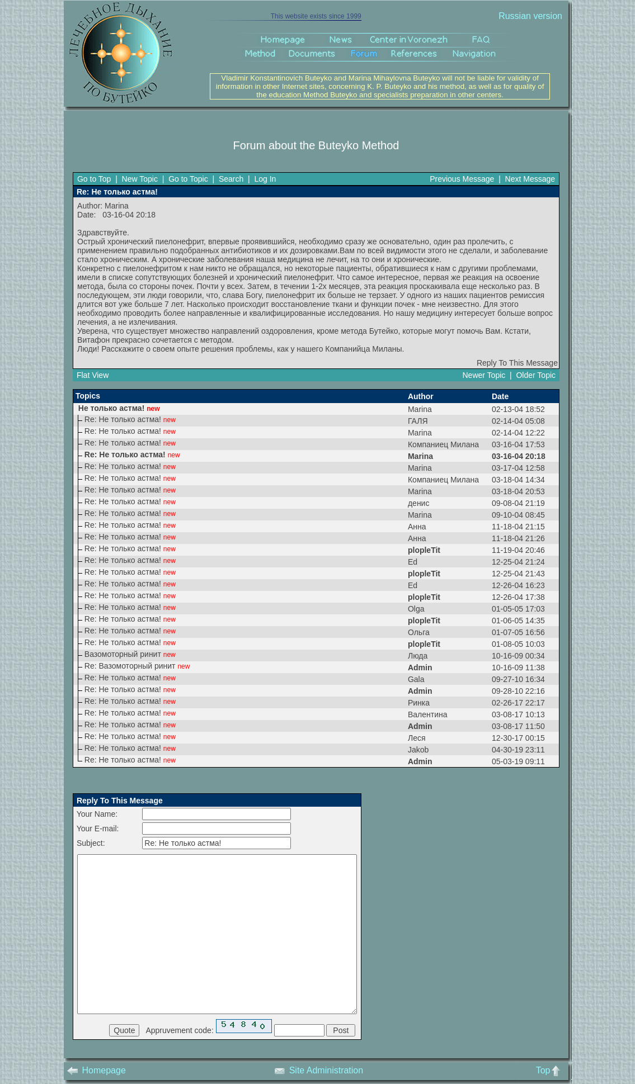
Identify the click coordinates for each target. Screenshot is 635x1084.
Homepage (96, 1070)
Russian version (530, 16)
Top (551, 1070)
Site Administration (319, 1070)
